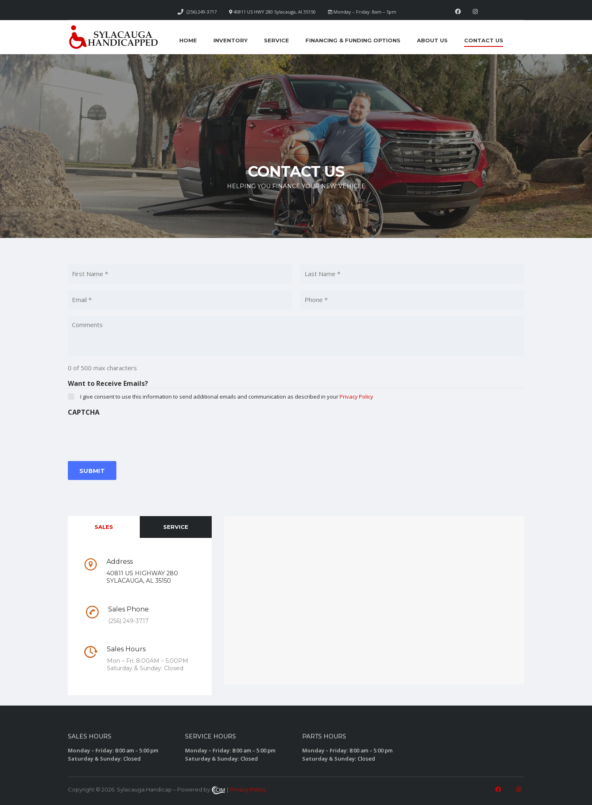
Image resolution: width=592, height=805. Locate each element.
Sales (104, 527)
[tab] (104, 527)
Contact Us (483, 40)
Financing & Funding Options (352, 40)
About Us (432, 40)
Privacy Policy (356, 396)
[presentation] (130, 436)
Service (276, 40)
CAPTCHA (83, 412)
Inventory (230, 40)
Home (188, 40)
